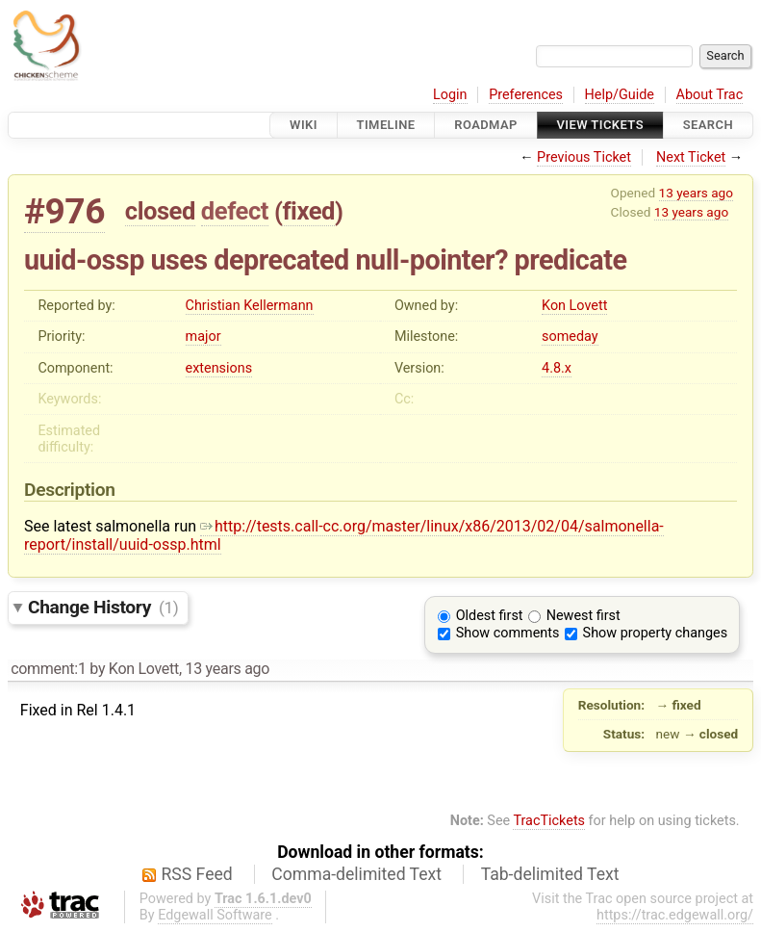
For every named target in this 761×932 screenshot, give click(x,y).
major (203, 336)
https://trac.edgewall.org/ (674, 915)
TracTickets (549, 821)
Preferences (526, 95)
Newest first (583, 616)
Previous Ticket (584, 157)
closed (160, 210)
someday (570, 336)
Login (450, 95)
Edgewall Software (215, 915)
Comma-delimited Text (356, 874)
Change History (103, 607)
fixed (308, 210)
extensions (219, 368)
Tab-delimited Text (550, 874)
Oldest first (489, 616)
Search (708, 124)
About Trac (710, 95)
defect (234, 210)
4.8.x (556, 368)
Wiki (303, 124)
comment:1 (48, 669)
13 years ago (696, 192)
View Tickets (600, 124)
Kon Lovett (574, 306)
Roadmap (486, 124)
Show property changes (655, 633)
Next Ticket (690, 157)
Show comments (508, 633)
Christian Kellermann (250, 306)
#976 (64, 211)
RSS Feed (197, 874)
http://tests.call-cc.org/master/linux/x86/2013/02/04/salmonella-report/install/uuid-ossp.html (344, 535)
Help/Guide (619, 95)
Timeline (386, 124)
